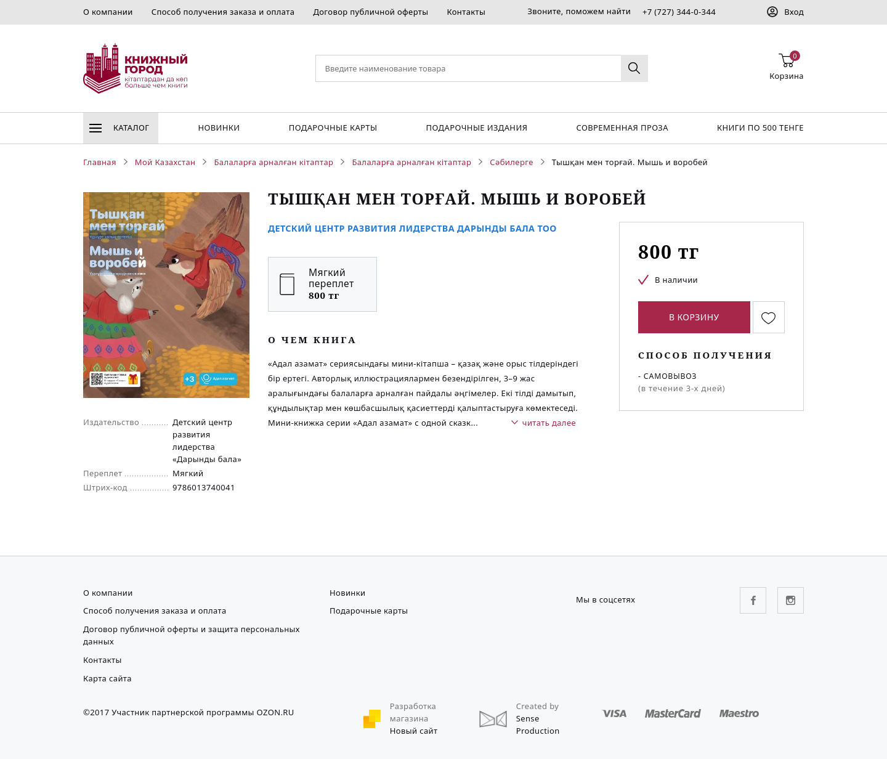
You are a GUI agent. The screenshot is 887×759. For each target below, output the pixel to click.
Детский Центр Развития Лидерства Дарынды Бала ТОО (412, 228)
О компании (108, 11)
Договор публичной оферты (370, 11)
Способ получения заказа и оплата (223, 11)
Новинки (219, 127)
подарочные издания (477, 127)
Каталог (119, 127)
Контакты (466, 11)
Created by (537, 706)
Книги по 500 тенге (760, 127)
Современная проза (622, 127)
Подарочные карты (333, 127)
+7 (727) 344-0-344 (679, 11)
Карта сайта (107, 678)
